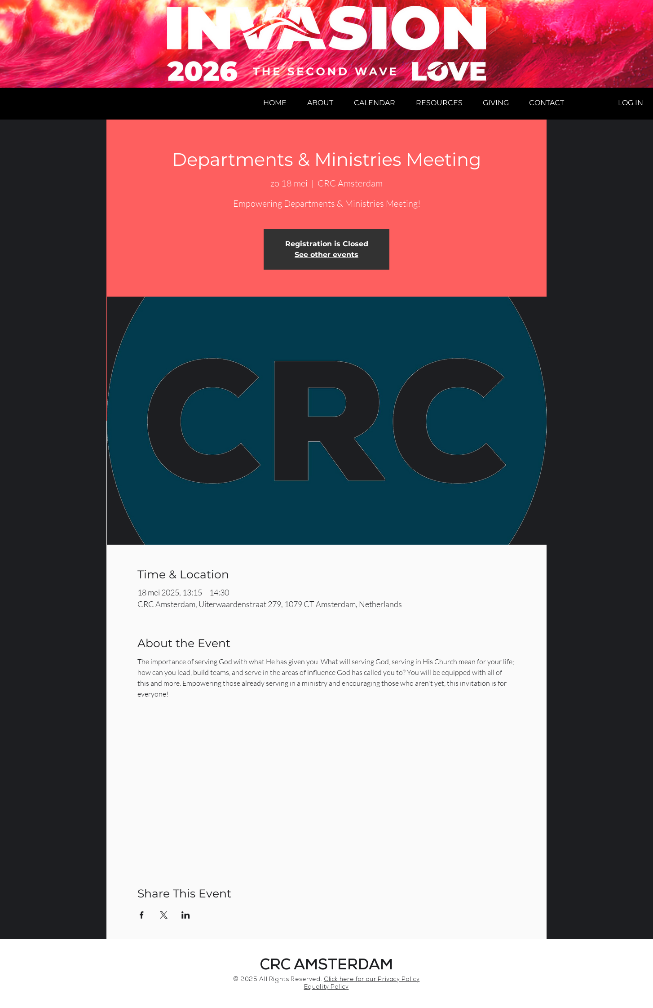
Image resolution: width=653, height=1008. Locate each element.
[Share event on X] (163, 915)
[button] (320, 103)
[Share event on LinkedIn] (185, 915)
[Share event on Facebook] (141, 915)
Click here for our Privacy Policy (371, 980)
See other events (326, 254)
